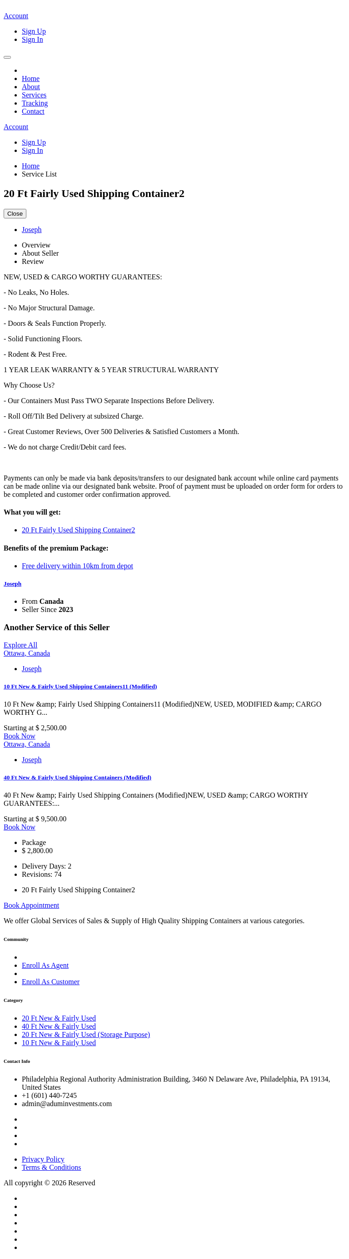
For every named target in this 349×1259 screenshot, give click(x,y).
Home (31, 78)
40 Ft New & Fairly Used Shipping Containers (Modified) (77, 777)
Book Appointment (31, 905)
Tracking (35, 103)
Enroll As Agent (45, 965)
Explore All (20, 645)
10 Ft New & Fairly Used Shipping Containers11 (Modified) (80, 686)
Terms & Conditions (51, 1167)
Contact (33, 111)
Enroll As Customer (51, 982)
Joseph (12, 583)
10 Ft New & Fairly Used (59, 1043)
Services (34, 95)
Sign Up (34, 31)
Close (15, 213)
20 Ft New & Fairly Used (59, 1018)
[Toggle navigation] (7, 57)
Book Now (19, 736)
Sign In (32, 39)
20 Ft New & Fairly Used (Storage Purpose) (86, 1034)
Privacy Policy (43, 1159)
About (31, 87)
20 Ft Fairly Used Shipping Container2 (78, 530)
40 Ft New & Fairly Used (59, 1026)
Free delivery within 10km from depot (77, 566)
